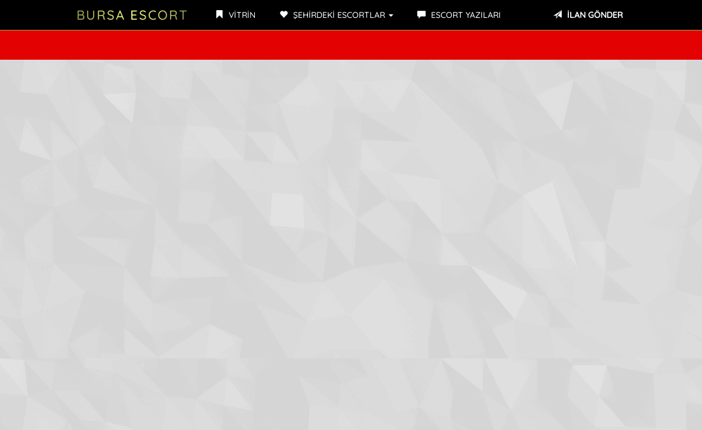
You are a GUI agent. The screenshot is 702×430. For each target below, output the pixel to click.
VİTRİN (235, 15)
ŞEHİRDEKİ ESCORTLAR (336, 15)
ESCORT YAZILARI (459, 15)
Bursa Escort (132, 15)
